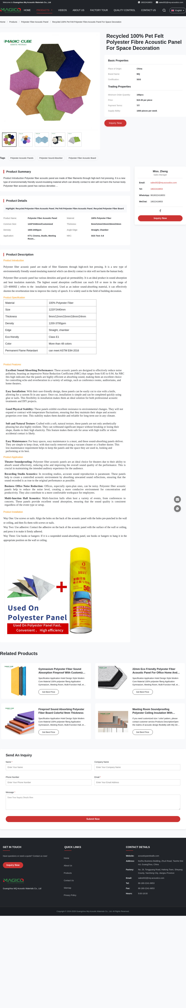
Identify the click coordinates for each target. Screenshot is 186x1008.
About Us (78, 10)
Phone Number (12, 777)
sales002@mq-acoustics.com (171, 2)
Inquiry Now (160, 218)
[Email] (177, 499)
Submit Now (93, 821)
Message (10, 792)
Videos (62, 10)
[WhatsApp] (177, 508)
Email (98, 777)
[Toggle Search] (164, 10)
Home (27, 10)
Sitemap (67, 890)
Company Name (102, 762)
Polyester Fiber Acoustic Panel (34, 22)
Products (43, 10)
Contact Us (148, 10)
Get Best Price (48, 692)
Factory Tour (99, 10)
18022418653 (157, 189)
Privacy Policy (70, 897)
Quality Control (124, 10)
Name (9, 762)
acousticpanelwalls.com (148, 858)
